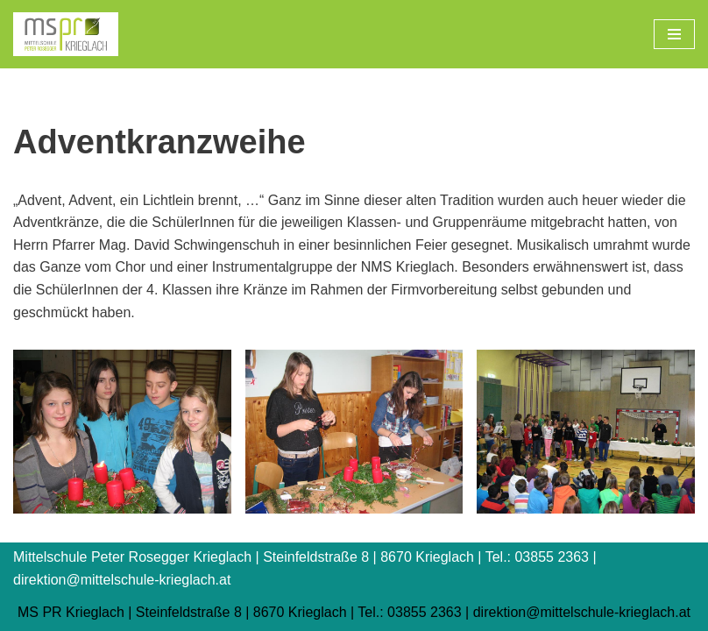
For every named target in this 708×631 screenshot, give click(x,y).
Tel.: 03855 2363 (409, 612)
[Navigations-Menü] (674, 34)
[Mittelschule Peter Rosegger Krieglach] (65, 34)
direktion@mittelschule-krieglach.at (581, 612)
